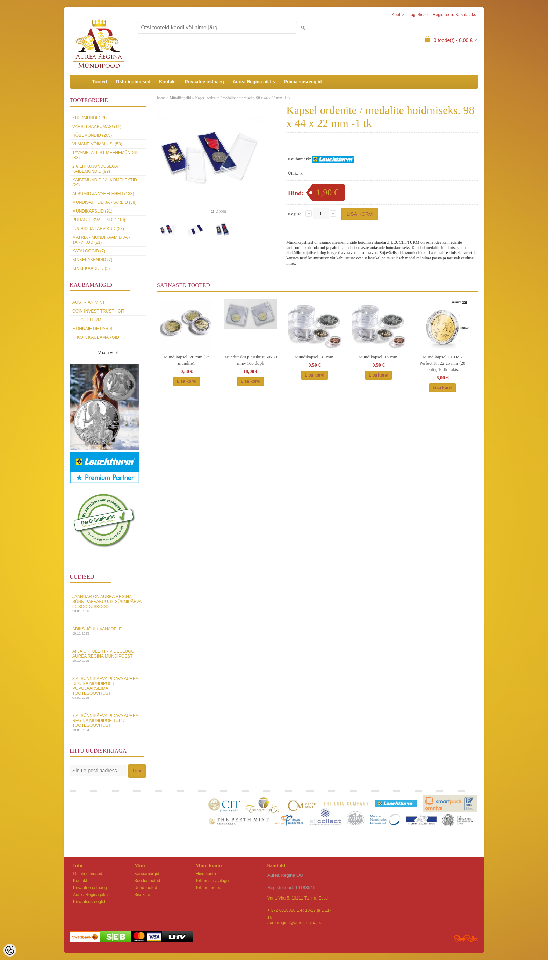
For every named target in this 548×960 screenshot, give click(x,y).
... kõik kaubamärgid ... (98, 337)
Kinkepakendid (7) (92, 259)
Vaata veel (108, 352)
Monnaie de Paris (92, 328)
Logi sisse (418, 14)
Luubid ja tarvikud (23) (98, 228)
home (161, 97)
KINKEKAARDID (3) (91, 268)
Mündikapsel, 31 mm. (314, 356)
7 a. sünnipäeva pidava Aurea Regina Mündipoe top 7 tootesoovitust (108, 722)
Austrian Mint (88, 302)
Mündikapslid (180, 97)
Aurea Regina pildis (254, 81)
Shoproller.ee (466, 938)
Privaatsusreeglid (303, 81)
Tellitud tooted (208, 887)
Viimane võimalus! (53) (97, 144)
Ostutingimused (133, 81)
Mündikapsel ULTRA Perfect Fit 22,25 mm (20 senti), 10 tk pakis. (442, 363)
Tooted (99, 81)
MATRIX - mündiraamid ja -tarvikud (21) (101, 240)
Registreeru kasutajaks (454, 14)
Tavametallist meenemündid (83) (105, 155)
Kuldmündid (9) (89, 117)
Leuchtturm (86, 319)
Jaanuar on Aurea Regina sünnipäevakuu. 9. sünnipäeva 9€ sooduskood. (108, 603)
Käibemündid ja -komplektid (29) (104, 182)
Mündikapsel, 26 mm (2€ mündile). (186, 360)
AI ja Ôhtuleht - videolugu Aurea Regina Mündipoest (108, 655)
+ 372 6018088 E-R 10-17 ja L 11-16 (299, 911)
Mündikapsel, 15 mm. (378, 356)
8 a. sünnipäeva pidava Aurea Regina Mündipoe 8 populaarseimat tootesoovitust (108, 688)
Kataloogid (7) (88, 251)
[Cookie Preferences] (9, 950)
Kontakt (167, 81)
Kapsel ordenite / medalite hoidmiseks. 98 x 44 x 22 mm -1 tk (242, 97)
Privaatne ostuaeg (204, 81)
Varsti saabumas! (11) (96, 126)
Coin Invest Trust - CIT (98, 311)
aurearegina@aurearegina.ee (294, 922)
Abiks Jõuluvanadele (108, 630)
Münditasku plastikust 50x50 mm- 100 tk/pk (250, 360)
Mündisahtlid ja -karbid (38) (104, 202)
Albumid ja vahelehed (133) (103, 193)
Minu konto (205, 873)
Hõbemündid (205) (92, 135)
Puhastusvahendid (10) (98, 219)
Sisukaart (143, 894)
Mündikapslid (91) (92, 211)
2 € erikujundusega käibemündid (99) (95, 169)
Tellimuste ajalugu (212, 880)
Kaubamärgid (146, 873)
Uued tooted (145, 887)
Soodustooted (147, 880)
